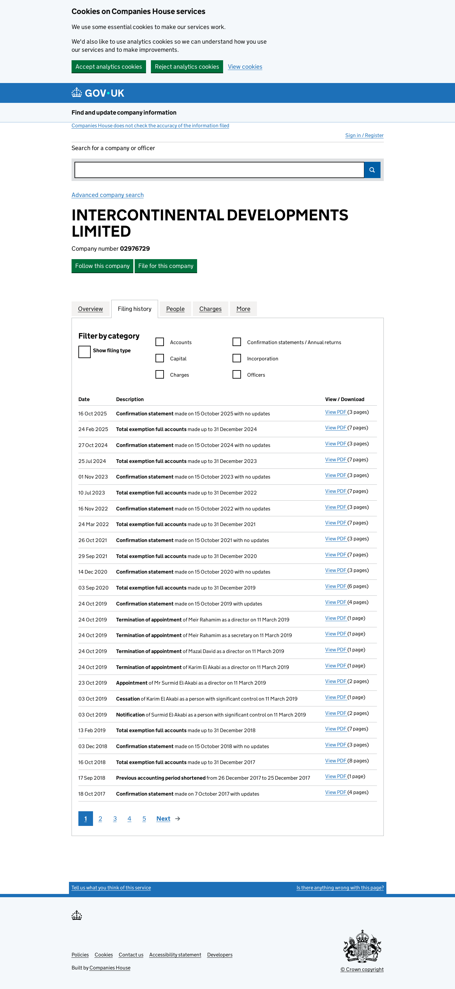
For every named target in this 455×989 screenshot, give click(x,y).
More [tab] (243, 309)
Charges (172, 376)
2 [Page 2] (100, 818)
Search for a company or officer (113, 148)
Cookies (104, 955)
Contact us (131, 955)
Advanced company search (108, 195)
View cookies (245, 66)
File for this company (166, 266)
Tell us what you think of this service (111, 888)
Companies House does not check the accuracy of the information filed (150, 125)
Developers (220, 955)
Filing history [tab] (135, 309)
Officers (249, 376)
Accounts (173, 343)
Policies (80, 955)
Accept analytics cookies (108, 66)
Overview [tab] (90, 309)
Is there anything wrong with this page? (340, 888)
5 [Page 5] (144, 818)
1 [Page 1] (86, 818)
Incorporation (255, 359)
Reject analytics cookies (187, 66)
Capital (170, 359)
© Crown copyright (362, 969)
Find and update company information (124, 112)
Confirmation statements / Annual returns (287, 343)
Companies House (109, 968)
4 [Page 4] (129, 818)
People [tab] (175, 309)
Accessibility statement (175, 955)
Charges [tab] (210, 309)
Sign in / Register (364, 135)
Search (372, 170)
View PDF (336, 412)
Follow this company (102, 266)
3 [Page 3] (115, 818)
